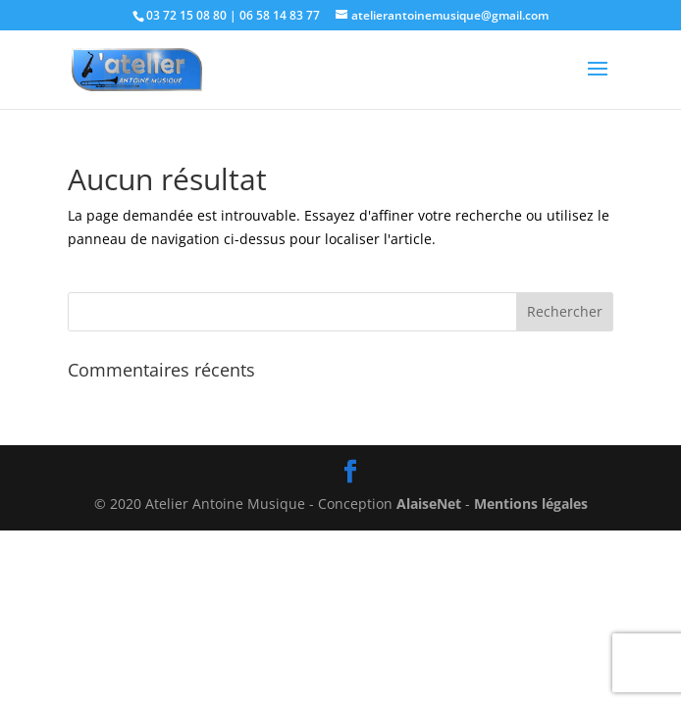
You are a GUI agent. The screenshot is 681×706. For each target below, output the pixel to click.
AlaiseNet (428, 503)
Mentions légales (531, 503)
